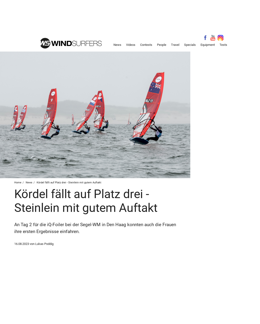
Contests (146, 45)
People (161, 45)
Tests (223, 45)
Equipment (208, 45)
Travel (175, 45)
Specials (190, 45)
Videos (130, 45)
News (117, 45)
